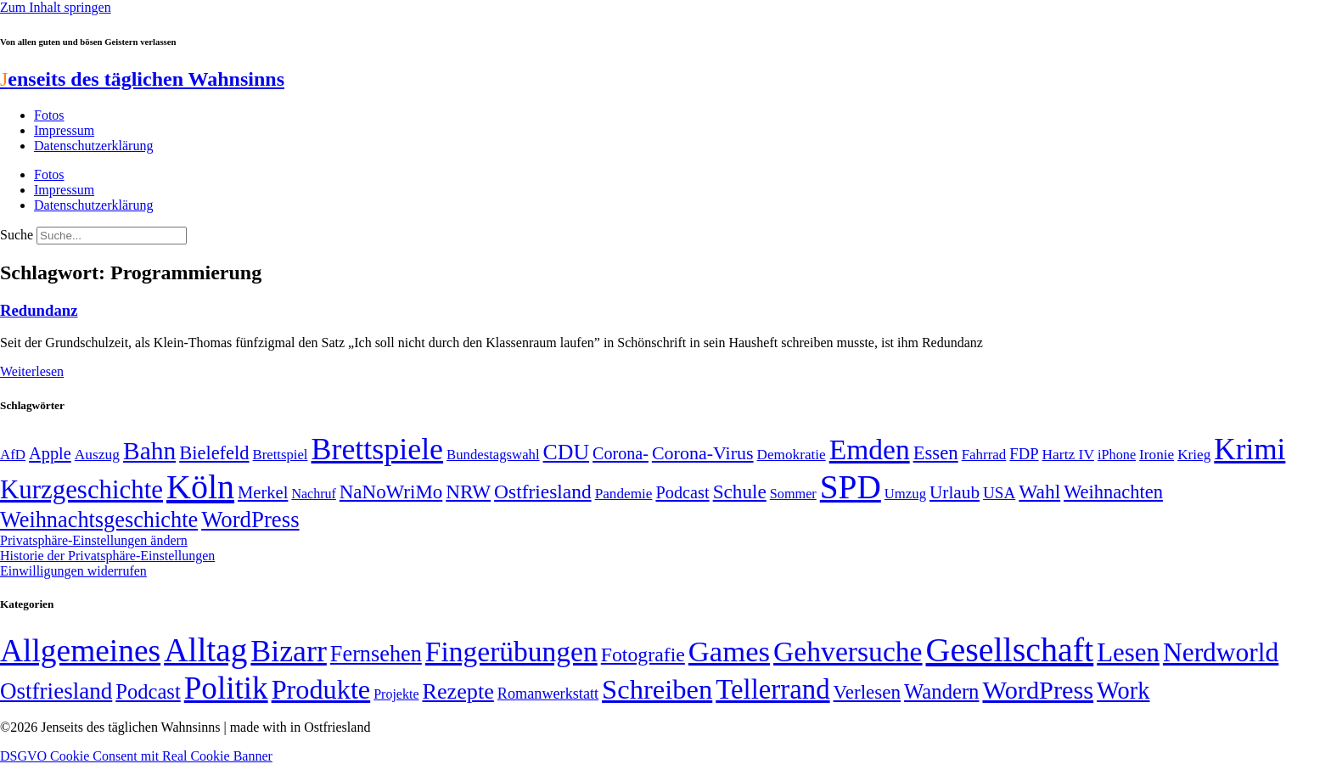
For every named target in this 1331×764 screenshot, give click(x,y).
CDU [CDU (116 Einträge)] (566, 452)
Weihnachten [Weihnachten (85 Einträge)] (1113, 492)
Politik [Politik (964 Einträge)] (226, 688)
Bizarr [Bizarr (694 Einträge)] (288, 651)
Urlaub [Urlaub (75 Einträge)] (954, 492)
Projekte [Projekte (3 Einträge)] (395, 694)
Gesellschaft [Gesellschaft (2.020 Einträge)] (1010, 650)
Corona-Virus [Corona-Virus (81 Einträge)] (703, 452)
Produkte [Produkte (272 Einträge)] (321, 689)
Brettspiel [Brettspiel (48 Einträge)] (280, 455)
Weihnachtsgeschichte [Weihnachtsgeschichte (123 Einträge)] (99, 520)
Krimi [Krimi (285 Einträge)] (1249, 449)
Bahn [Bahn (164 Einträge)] (149, 450)
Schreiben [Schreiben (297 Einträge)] (657, 689)
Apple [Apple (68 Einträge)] (50, 453)
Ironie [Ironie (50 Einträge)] (1156, 455)
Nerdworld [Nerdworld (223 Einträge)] (1220, 652)
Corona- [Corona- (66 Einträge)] (620, 453)
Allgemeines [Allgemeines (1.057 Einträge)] (80, 650)
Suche (16, 235)
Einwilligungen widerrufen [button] (73, 571)
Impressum (64, 130)
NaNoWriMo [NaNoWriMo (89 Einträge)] (391, 492)
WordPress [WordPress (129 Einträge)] (250, 519)
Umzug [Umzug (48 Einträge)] (905, 494)
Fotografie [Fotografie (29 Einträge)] (643, 654)
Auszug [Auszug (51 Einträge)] (97, 454)
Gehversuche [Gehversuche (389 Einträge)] (847, 651)
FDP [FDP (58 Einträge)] (1023, 454)
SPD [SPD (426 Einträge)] (850, 487)
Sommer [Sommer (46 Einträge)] (793, 494)
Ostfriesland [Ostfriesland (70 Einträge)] (56, 691)
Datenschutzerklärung (93, 145)
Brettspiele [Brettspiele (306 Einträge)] (378, 449)
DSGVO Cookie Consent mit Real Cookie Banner (136, 756)
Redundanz (38, 310)
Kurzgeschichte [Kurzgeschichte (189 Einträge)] (81, 489)
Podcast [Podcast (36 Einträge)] (147, 691)
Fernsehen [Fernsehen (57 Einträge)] (376, 654)
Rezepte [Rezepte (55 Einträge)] (458, 691)
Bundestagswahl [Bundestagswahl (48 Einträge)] (492, 455)
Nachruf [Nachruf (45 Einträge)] (313, 493)
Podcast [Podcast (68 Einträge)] (682, 492)
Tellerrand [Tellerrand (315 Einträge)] (772, 689)
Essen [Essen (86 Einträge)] (935, 452)
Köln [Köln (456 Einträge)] (200, 487)
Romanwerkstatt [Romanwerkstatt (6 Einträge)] (547, 693)
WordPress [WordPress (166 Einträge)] (1037, 690)
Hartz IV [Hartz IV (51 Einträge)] (1068, 454)
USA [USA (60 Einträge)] (999, 493)
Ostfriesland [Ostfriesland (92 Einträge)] (543, 491)
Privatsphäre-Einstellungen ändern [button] (94, 540)
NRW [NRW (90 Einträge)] (468, 491)
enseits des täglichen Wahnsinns (142, 79)
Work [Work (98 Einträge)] (1123, 690)
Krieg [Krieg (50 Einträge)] (1193, 455)
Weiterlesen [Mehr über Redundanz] (32, 371)
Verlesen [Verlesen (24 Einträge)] (867, 692)
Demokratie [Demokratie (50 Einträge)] (791, 455)
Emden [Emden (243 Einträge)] (869, 449)
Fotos (49, 115)
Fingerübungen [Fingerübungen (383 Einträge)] (511, 651)
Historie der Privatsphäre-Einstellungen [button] (107, 555)
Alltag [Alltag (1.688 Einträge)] (205, 650)
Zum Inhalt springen (55, 7)
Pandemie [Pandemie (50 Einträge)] (624, 494)
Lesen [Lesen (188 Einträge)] (1128, 652)
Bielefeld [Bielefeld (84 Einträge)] (214, 452)
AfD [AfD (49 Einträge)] (12, 455)
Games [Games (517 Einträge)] (729, 651)
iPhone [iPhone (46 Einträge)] (1117, 455)
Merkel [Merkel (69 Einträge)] (263, 492)
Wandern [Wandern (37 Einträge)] (941, 691)
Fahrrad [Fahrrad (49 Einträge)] (984, 455)
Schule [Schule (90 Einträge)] (740, 491)
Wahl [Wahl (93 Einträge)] (1039, 491)
